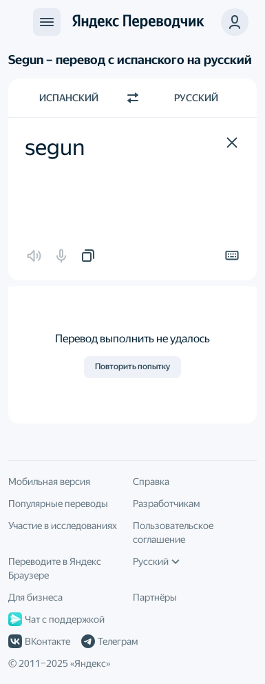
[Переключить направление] (133, 98)
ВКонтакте (39, 641)
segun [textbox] (55, 147)
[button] (232, 142)
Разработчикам (166, 503)
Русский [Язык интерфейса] (156, 561)
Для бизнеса (35, 597)
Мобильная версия (49, 481)
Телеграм (109, 641)
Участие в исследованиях (62, 525)
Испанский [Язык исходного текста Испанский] (68, 97)
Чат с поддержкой (56, 619)
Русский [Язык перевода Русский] (196, 97)
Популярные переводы (58, 503)
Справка (151, 481)
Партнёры (155, 597)
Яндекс (90, 663)
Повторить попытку (132, 366)
